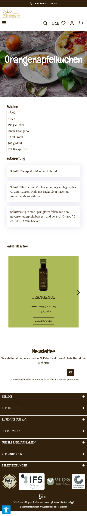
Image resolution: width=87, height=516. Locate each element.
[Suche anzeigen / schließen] (45, 24)
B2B (55, 23)
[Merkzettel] (63, 24)
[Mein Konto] (72, 24)
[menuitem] (4, 23)
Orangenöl (43, 297)
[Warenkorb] (81, 24)
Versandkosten (60, 502)
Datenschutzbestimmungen (29, 379)
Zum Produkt (43, 320)
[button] (6, 509)
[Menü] (4, 23)
